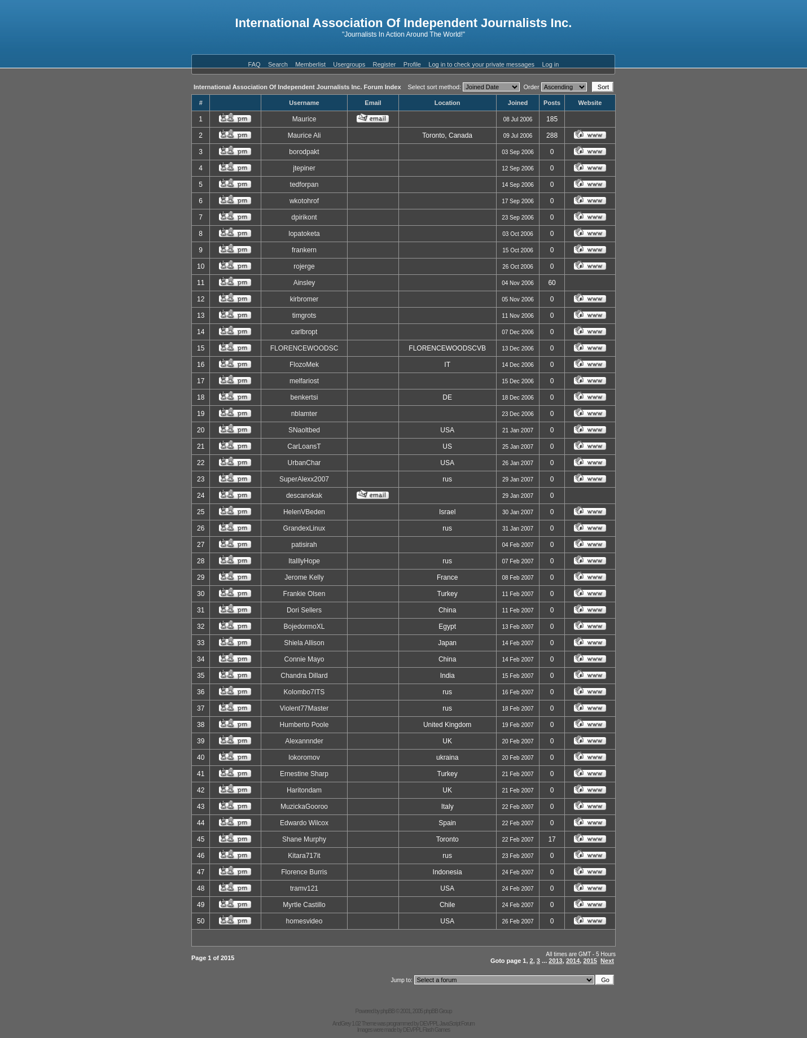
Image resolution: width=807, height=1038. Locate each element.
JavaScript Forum (457, 1024)
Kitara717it (304, 856)
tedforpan (304, 185)
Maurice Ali (304, 135)
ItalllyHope (304, 561)
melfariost (304, 381)
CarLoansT (304, 446)
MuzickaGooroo (304, 807)
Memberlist (310, 64)
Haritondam (304, 790)
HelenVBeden (304, 512)
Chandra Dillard (303, 676)
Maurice (304, 119)
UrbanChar (304, 463)
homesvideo (304, 921)
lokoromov (303, 757)
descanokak (304, 496)
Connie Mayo (304, 659)
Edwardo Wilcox (304, 823)
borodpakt (304, 152)
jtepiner (304, 168)
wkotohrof (304, 201)
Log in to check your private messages (481, 64)
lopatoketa (303, 234)
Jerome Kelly (303, 577)
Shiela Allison (304, 643)
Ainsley (304, 283)
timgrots (304, 315)
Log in (550, 64)
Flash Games (436, 1030)
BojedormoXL (304, 626)
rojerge (303, 266)
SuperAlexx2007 (304, 479)
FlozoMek (304, 365)
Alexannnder (304, 741)
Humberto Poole (304, 725)
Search (278, 64)
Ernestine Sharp (304, 774)
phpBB (387, 1011)
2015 (590, 960)
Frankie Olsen (304, 594)
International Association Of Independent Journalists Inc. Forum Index (297, 87)
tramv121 (304, 888)
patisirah (304, 545)
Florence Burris (304, 872)
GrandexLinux (304, 528)
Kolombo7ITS (304, 692)
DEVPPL (429, 1024)
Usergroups (349, 64)
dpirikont (304, 217)
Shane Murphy (304, 839)
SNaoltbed (304, 430)
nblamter (304, 414)
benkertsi (304, 397)
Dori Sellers (304, 610)
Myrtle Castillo (304, 905)
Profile (412, 64)
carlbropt (304, 332)
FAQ (254, 64)
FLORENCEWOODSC (304, 348)
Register (384, 64)
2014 (573, 960)
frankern (304, 250)
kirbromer (304, 299)
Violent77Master (304, 708)
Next (607, 960)
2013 (555, 960)
